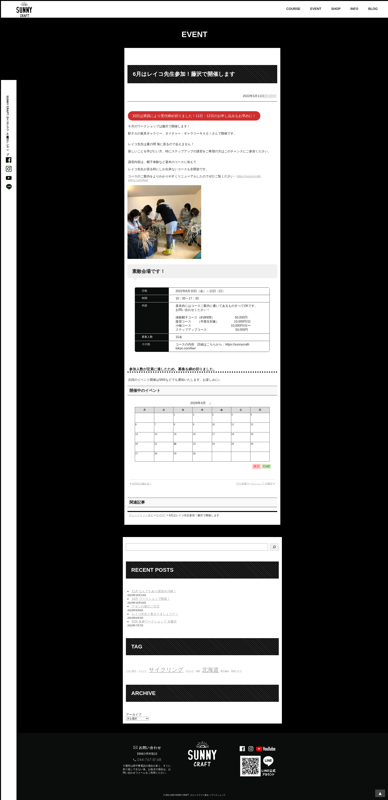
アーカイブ (133, 714)
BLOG (373, 9)
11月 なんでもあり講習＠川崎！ (154, 591)
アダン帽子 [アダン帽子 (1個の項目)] (131, 671)
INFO (354, 9)
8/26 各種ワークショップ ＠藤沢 (154, 621)
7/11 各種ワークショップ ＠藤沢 (254, 483)
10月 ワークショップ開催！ (151, 598)
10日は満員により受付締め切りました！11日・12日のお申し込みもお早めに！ (194, 116)
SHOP (335, 9)
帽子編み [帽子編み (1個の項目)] (225, 671)
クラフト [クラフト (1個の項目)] (142, 671)
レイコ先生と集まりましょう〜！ (155, 614)
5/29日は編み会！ (142, 483)
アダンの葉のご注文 (146, 606)
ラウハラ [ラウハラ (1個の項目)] (189, 671)
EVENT (315, 9)
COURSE (293, 9)
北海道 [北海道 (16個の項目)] (210, 669)
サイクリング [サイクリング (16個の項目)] (166, 669)
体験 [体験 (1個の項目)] (198, 671)
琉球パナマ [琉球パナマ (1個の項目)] (236, 671)
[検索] (274, 547)
